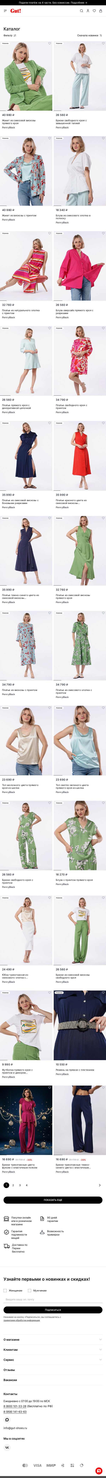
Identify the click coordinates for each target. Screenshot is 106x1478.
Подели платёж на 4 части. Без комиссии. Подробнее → (53, 2)
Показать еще (53, 1200)
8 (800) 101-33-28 (15, 1406)
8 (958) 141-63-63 (15, 1411)
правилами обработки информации (22, 1320)
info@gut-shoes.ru (15, 1428)
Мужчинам (40, 1290)
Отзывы (9, 1370)
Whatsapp (98, 1470)
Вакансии (10, 1380)
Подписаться (53, 1309)
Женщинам (15, 1290)
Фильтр (10, 35)
